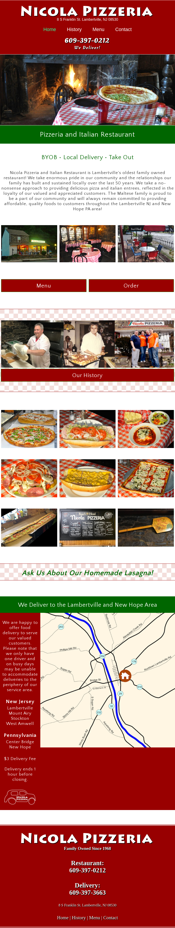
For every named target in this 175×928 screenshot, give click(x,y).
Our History (87, 375)
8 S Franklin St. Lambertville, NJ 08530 (87, 19)
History (74, 29)
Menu (99, 29)
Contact (123, 29)
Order (131, 286)
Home (49, 29)
